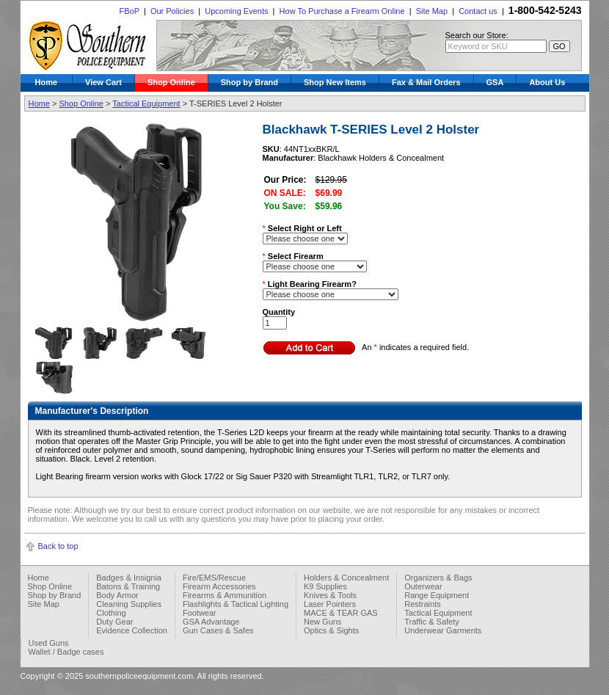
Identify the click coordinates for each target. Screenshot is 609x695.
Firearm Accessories (219, 586)
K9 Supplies (325, 586)
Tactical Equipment (146, 103)
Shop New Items (335, 82)
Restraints (422, 604)
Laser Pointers (330, 604)
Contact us (478, 11)
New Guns (322, 621)
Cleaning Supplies (128, 604)
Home (46, 82)
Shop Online (171, 82)
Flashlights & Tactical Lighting (235, 604)
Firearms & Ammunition (224, 595)
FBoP (129, 11)
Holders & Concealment (346, 577)
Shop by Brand (249, 82)
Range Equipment (436, 595)
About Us (547, 82)
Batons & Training (128, 586)
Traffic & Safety (431, 621)
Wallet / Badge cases (66, 651)
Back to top (58, 546)
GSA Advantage (211, 621)
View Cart (103, 82)
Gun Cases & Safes (218, 630)
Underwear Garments (442, 630)
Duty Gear (114, 621)
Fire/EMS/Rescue (214, 577)
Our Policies (172, 11)
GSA (495, 82)
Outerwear (423, 586)
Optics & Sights (331, 630)
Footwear (199, 612)
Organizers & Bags (438, 577)
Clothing (110, 612)
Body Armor (117, 595)
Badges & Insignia (128, 577)
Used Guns (49, 642)
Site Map (432, 11)
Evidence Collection (131, 630)
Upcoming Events (236, 11)
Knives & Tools (330, 595)
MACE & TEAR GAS (341, 612)
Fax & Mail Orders (426, 82)
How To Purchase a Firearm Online (342, 11)
